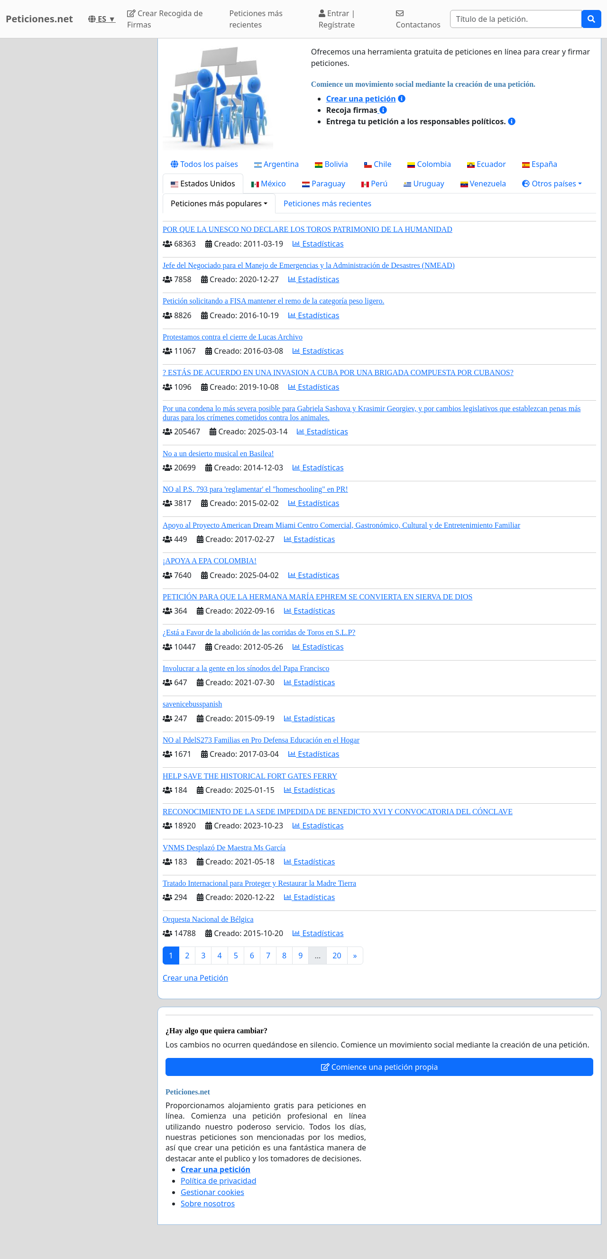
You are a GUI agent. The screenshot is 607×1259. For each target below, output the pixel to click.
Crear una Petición (195, 978)
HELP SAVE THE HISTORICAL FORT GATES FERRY (250, 776)
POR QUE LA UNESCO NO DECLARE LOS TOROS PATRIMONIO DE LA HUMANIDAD (307, 229)
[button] (552, 183)
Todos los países (204, 164)
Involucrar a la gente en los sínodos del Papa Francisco (246, 668)
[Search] (516, 19)
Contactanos (418, 19)
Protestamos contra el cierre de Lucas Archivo (233, 337)
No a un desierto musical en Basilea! (218, 454)
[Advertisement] (76, 180)
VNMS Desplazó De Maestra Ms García (224, 848)
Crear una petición (361, 98)
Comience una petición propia (379, 1067)
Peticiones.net (39, 18)
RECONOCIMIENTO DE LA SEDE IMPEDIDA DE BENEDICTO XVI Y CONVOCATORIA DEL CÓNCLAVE (338, 812)
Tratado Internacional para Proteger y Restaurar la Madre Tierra (259, 883)
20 (336, 955)
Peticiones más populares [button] (216, 203)
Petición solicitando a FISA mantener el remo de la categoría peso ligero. (273, 301)
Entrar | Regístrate (337, 19)
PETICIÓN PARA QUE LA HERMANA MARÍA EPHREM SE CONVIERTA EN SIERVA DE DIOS (317, 597)
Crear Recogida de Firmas (164, 19)
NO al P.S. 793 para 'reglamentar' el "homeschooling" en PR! (255, 489)
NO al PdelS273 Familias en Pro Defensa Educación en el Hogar (261, 740)
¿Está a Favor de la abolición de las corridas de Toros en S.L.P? (259, 632)
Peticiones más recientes (256, 19)
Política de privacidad (219, 1181)
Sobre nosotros (208, 1203)
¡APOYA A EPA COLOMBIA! (210, 561)
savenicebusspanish (192, 704)
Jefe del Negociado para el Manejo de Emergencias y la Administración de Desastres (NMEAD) (309, 265)
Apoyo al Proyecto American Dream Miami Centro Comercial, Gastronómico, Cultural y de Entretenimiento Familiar (341, 525)
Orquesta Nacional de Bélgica (208, 919)
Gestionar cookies (212, 1192)
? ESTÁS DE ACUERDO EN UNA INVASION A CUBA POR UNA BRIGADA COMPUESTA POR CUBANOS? (338, 372)
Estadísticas (318, 244)
